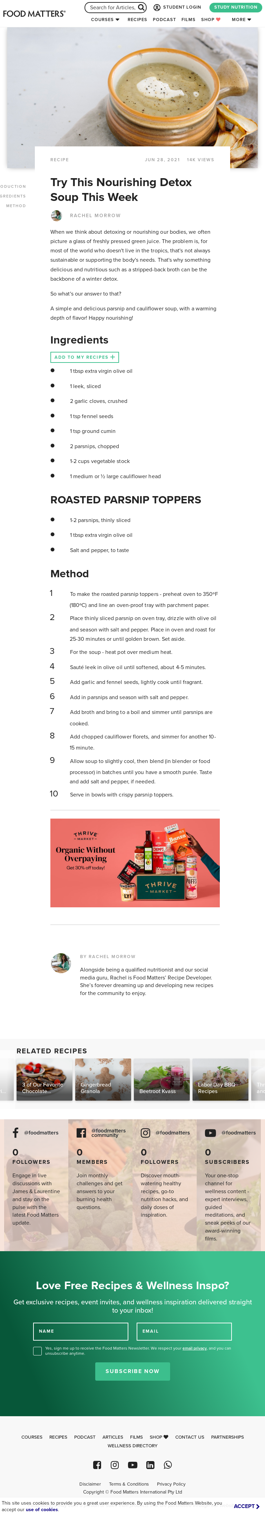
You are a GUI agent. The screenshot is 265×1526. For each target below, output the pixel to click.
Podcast (164, 19)
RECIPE (59, 160)
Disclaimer (90, 1484)
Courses (102, 19)
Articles (112, 1437)
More (239, 19)
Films (188, 19)
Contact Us (189, 1437)
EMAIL (151, 1331)
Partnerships (227, 1437)
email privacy (195, 1348)
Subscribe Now (133, 1371)
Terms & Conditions (129, 1484)
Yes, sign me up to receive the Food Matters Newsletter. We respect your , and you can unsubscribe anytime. (138, 1351)
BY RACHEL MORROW (108, 956)
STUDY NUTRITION (235, 7)
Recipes (137, 19)
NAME (46, 1331)
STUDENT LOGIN (176, 7)
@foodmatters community (108, 1133)
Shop (211, 19)
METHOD (16, 206)
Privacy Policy (171, 1484)
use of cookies (42, 1510)
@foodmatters (41, 1133)
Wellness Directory (133, 1446)
